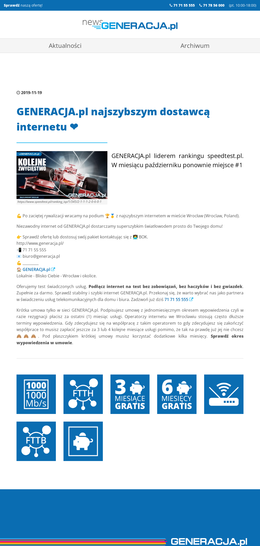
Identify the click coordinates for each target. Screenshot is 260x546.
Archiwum (195, 45)
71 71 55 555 (176, 285)
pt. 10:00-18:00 (242, 5)
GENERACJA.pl (36, 255)
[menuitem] (65, 45)
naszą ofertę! (23, 5)
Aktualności (65, 45)
